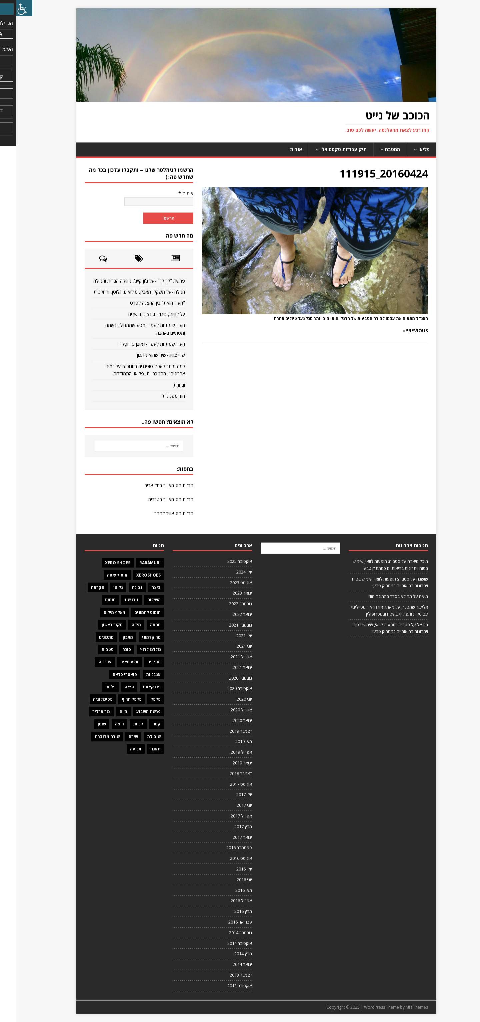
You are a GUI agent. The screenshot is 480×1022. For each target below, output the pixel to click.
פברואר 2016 (224, 922)
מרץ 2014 (227, 954)
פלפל (139, 699)
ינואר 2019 (226, 763)
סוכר (110, 649)
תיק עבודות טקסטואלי (327, 149)
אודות (280, 149)
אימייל (169, 193)
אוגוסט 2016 (225, 858)
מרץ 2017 (227, 826)
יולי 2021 (228, 636)
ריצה (103, 724)
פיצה (113, 687)
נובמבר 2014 (224, 933)
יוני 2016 (228, 880)
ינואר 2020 (226, 720)
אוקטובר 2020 (223, 688)
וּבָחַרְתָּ (163, 385)
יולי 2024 (228, 572)
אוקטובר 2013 (223, 986)
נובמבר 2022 (224, 604)
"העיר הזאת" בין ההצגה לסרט (141, 303)
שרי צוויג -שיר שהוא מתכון (145, 355)
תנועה (119, 749)
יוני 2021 (228, 646)
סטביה (91, 649)
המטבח (376, 149)
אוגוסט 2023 (225, 583)
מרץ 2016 (227, 911)
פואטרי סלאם (108, 674)
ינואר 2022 (226, 614)
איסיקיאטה (101, 575)
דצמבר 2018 (224, 773)
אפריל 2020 (225, 710)
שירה (117, 736)
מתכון (111, 637)
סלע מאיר (113, 662)
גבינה (121, 587)
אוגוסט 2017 (225, 784)
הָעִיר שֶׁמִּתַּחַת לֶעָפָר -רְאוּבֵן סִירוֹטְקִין (136, 344)
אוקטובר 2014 (223, 943)
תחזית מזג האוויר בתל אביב (152, 485)
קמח (140, 724)
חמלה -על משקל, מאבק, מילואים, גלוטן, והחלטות (123, 292)
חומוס (94, 600)
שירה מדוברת (90, 736)
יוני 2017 (228, 805)
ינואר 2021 (226, 667)
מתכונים (90, 637)
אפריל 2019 (225, 752)
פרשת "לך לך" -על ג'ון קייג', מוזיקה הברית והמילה (123, 281)
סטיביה (137, 662)
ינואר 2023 (226, 593)
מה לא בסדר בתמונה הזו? (374, 596)
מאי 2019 (227, 741)
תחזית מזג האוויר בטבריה (154, 499)
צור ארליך (85, 711)
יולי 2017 (228, 794)
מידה (120, 625)
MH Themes (400, 1007)
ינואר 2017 (226, 837)
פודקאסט (135, 687)
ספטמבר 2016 (223, 847)
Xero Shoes (101, 563)
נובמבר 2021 (224, 625)
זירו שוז (115, 600)
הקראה (81, 587)
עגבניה (88, 662)
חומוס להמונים (131, 612)
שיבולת (137, 736)
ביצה (139, 587)
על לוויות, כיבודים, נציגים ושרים (140, 314)
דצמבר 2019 (224, 731)
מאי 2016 (227, 890)
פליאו (407, 149)
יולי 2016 (228, 869)
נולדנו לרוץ (134, 649)
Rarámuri (133, 563)
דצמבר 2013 (224, 975)
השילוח (137, 600)
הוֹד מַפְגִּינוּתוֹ (157, 396)
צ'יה (107, 711)
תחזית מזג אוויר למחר (157, 513)
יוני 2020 (228, 699)
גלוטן (102, 587)
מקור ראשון (95, 625)
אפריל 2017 (225, 816)
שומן (85, 724)
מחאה (139, 625)
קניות (122, 724)
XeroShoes (132, 575)
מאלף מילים (98, 612)
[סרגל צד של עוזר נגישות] (8, 8)
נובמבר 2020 (224, 678)
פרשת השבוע (132, 711)
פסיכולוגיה (86, 699)
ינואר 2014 (226, 964)
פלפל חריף (115, 699)
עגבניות (137, 674)
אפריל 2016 (225, 901)
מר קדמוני (135, 637)
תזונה (139, 749)
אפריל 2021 (225, 657)
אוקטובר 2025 (223, 561)
